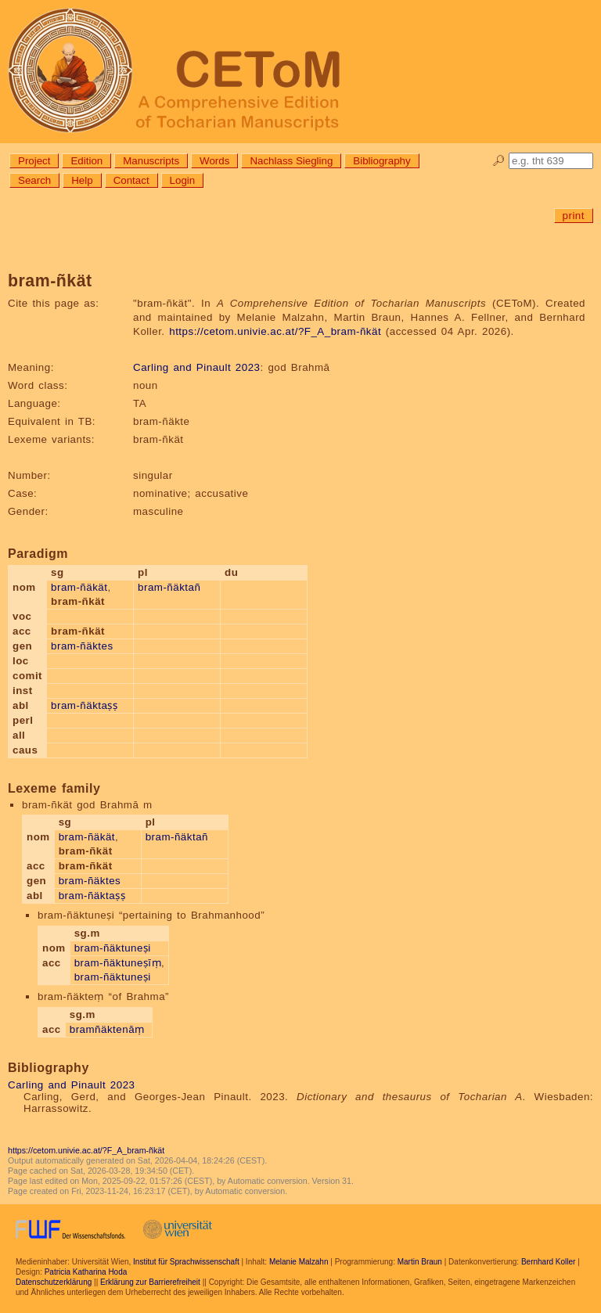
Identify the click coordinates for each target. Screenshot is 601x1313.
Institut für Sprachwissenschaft (186, 1261)
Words (214, 161)
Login (183, 180)
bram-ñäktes (82, 646)
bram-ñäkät (79, 587)
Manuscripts (151, 161)
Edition (86, 161)
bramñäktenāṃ (107, 1029)
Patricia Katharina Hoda (86, 1272)
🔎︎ (499, 161)
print (574, 215)
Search (34, 180)
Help (81, 180)
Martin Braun (420, 1261)
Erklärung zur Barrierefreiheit (150, 1282)
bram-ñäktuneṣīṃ (117, 963)
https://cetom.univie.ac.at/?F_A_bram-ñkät (275, 331)
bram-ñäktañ (169, 587)
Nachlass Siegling (291, 161)
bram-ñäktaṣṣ (84, 705)
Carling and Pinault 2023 (196, 367)
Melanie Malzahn (299, 1261)
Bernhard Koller (548, 1261)
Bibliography (381, 161)
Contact (131, 180)
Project (34, 161)
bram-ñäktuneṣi (112, 948)
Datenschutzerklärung (54, 1282)
